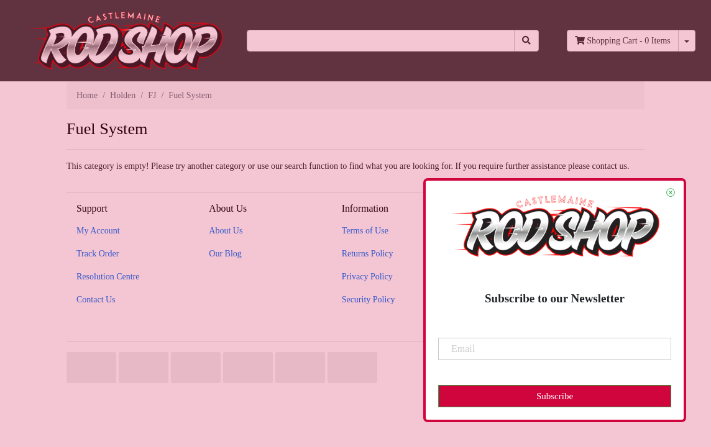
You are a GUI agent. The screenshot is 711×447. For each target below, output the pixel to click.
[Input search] (381, 41)
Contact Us (96, 299)
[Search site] (526, 41)
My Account (98, 230)
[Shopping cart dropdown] (686, 41)
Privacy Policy (367, 276)
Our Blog (225, 253)
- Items (623, 40)
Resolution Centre (108, 276)
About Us (225, 230)
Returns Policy (367, 253)
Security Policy (368, 299)
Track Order (97, 253)
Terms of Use (365, 230)
